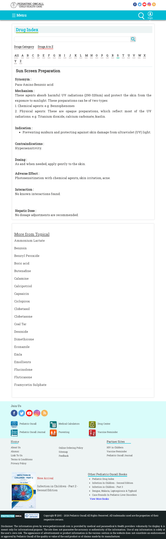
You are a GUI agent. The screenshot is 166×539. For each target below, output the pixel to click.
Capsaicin (21, 294)
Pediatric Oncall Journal (119, 455)
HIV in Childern (115, 447)
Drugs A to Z (45, 47)
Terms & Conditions (22, 459)
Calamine (21, 278)
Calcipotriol (23, 286)
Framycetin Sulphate (30, 385)
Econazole (22, 347)
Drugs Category (24, 47)
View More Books (99, 498)
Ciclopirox (22, 301)
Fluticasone (23, 377)
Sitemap (63, 451)
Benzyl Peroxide (26, 256)
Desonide (21, 332)
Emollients (22, 362)
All (16, 55)
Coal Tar (20, 324)
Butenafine (22, 271)
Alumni (15, 451)
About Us (16, 447)
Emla (18, 354)
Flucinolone (23, 369)
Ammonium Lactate (29, 240)
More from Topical (31, 234)
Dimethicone (24, 339)
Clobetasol (22, 309)
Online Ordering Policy (71, 447)
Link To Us (17, 455)
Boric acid (21, 263)
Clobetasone (23, 316)
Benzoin (20, 248)
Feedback (64, 455)
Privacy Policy (18, 463)
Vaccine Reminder (117, 451)
